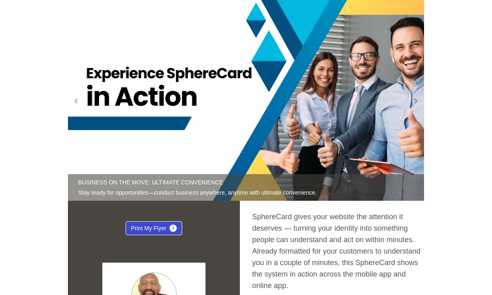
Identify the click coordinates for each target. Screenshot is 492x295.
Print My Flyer (154, 230)
